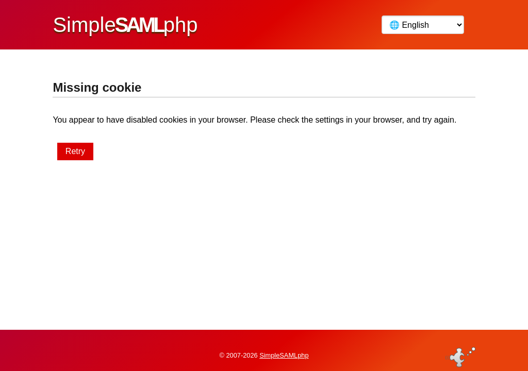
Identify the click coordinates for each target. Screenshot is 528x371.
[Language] (423, 24)
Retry (75, 151)
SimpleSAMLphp (283, 347)
